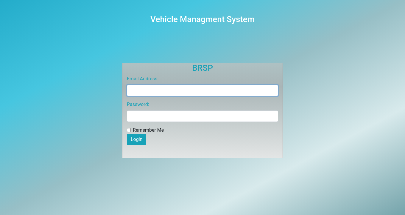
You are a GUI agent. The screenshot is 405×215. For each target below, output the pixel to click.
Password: (138, 104)
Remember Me (148, 130)
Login (136, 139)
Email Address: (142, 79)
